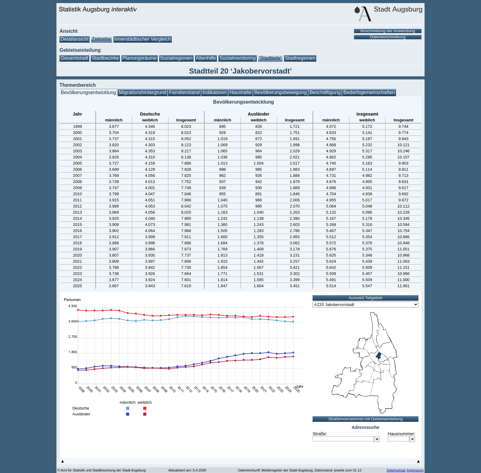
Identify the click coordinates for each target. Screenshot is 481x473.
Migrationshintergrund (143, 92)
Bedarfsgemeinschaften (369, 92)
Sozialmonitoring (237, 58)
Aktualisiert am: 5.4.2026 (187, 470)
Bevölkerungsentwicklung (88, 92)
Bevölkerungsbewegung (280, 92)
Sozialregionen (176, 58)
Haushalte (240, 92)
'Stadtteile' (270, 58)
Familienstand (184, 92)
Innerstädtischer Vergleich (142, 39)
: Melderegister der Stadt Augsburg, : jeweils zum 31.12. (300, 470)
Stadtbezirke (105, 58)
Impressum (415, 470)
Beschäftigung (325, 92)
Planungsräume (139, 58)
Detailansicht (74, 39)
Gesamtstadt (74, 58)
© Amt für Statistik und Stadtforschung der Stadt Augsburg (101, 470)
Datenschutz (396, 470)
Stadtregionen (300, 58)
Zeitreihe (101, 39)
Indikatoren (214, 92)
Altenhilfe (206, 58)
